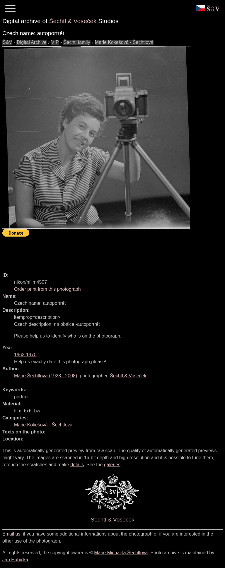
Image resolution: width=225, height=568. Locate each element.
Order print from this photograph (47, 289)
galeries (112, 464)
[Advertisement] (109, 252)
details (77, 464)
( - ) (45, 375)
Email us (11, 533)
